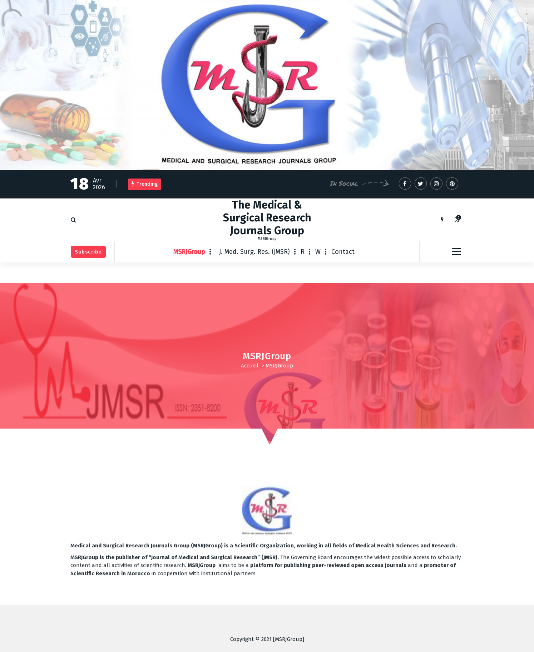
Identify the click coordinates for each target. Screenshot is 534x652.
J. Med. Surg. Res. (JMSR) (254, 252)
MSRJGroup (189, 252)
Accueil (249, 365)
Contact (343, 252)
